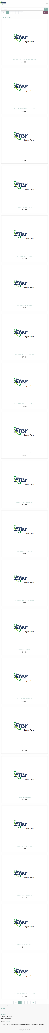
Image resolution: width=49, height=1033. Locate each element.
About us (8, 1021)
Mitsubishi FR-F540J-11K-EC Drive (24, 256)
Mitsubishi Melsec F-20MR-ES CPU (24, 944)
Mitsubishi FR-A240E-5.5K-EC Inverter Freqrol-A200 (24, 59)
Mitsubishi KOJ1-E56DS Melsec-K (24, 551)
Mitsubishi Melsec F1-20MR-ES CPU (24, 895)
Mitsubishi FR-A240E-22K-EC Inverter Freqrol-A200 (25, 108)
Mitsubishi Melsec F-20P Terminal (24, 846)
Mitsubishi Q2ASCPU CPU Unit (24, 797)
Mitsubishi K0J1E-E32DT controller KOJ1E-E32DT (24, 993)
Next (21, 13)
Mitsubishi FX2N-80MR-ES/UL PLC (24, 305)
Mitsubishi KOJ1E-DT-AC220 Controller (24, 158)
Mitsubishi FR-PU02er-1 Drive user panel (24, 502)
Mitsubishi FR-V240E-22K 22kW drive (24, 698)
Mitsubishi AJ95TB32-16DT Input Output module (24, 748)
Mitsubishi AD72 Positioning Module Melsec (24, 600)
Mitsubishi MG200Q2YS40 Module (24, 207)
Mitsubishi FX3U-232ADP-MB (24, 649)
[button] (45, 12)
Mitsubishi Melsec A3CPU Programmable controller (24, 453)
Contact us (4, 1015)
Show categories (7, 17)
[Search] (46, 9)
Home (3, 1008)
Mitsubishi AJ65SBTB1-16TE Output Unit (24, 354)
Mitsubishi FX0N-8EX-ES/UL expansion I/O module (24, 403)
